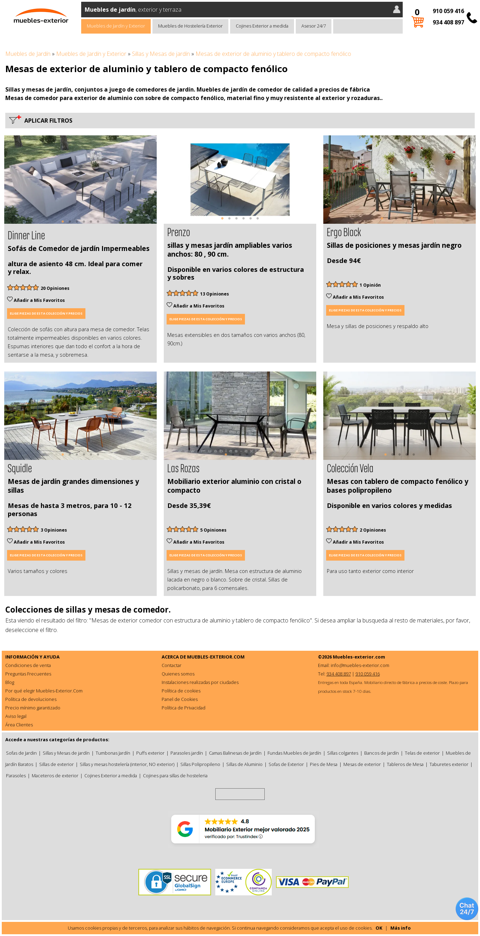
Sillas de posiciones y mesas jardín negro (394, 245)
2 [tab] (69, 225)
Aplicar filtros (47, 120)
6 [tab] (98, 225)
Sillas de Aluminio (244, 764)
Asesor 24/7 (313, 26)
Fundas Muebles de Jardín (294, 753)
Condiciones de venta (28, 665)
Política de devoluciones (30, 699)
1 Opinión (370, 285)
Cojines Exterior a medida (262, 26)
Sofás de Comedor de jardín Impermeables (79, 248)
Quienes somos (178, 674)
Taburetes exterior (449, 764)
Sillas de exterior (56, 764)
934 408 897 (448, 22)
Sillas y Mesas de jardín (161, 54)
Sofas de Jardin (21, 753)
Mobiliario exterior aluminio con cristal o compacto (234, 486)
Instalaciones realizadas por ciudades (200, 682)
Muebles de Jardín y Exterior (116, 26)
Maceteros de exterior (55, 775)
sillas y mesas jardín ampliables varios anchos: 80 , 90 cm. (229, 250)
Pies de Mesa (323, 764)
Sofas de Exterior (286, 764)
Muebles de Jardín (27, 54)
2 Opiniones (373, 530)
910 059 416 (448, 11)
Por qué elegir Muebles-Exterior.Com (44, 691)
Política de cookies (181, 691)
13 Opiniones (214, 294)
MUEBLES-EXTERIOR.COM (216, 657)
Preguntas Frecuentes (28, 674)
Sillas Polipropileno (200, 764)
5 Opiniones (213, 530)
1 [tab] (62, 225)
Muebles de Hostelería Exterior (190, 26)
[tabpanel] (80, 179)
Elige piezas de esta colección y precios (46, 313)
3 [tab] (76, 225)
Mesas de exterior (362, 764)
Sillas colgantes (342, 753)
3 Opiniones (54, 530)
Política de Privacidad (183, 707)
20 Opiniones (55, 288)
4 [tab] (84, 225)
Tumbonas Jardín (113, 753)
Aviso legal (15, 716)
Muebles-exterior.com (359, 657)
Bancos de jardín (381, 753)
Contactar (171, 665)
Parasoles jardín (186, 753)
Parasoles (16, 775)
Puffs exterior (150, 753)
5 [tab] (91, 225)
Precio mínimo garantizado (32, 707)
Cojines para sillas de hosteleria (175, 775)
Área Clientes (19, 724)
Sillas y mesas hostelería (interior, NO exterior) (127, 764)
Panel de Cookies (180, 699)
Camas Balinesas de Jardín (235, 753)
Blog (9, 682)
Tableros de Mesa (405, 764)
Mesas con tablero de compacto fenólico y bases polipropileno (397, 486)
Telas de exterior (422, 753)
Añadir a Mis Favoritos (36, 300)
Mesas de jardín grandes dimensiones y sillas (73, 486)
